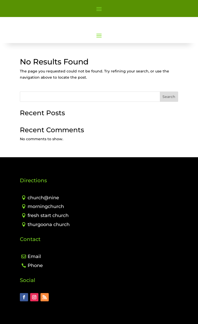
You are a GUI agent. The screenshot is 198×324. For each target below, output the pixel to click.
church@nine (43, 198)
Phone (35, 265)
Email (34, 256)
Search (168, 96)
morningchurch (46, 206)
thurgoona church (49, 224)
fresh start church (48, 215)
